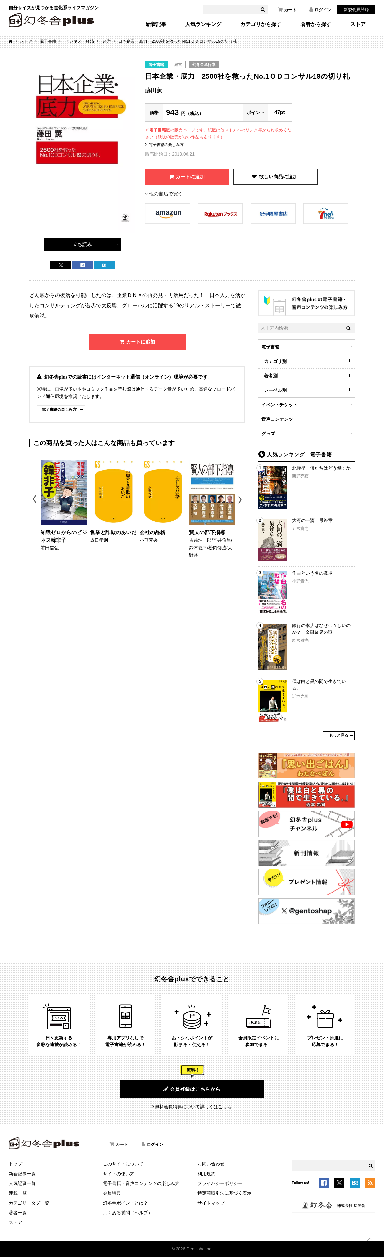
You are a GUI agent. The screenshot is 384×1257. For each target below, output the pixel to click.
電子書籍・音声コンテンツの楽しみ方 (141, 1183)
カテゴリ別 (275, 361)
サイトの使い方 (118, 1173)
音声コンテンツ (277, 419)
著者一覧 (18, 1212)
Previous (35, 500)
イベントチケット (279, 404)
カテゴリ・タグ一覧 (29, 1203)
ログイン (320, 9)
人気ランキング (203, 24)
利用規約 (206, 1173)
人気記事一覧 (22, 1183)
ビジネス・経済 (80, 41)
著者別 (271, 375)
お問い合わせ (210, 1163)
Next (241, 500)
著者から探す (315, 24)
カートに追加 (190, 176)
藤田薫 (153, 90)
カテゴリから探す (260, 24)
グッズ (268, 433)
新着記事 (156, 24)
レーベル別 (275, 390)
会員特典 (112, 1193)
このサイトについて (123, 1163)
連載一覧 (18, 1193)
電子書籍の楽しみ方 (166, 144)
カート (287, 9)
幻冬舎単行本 (203, 64)
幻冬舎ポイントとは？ (125, 1203)
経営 (107, 41)
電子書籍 (48, 41)
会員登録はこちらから (191, 1089)
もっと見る (338, 735)
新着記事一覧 (22, 1173)
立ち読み (82, 244)
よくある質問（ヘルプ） (127, 1212)
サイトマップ (210, 1203)
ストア (358, 24)
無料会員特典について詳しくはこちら (193, 1106)
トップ (15, 1163)
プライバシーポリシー (219, 1183)
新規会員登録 (356, 9)
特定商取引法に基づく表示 (224, 1193)
